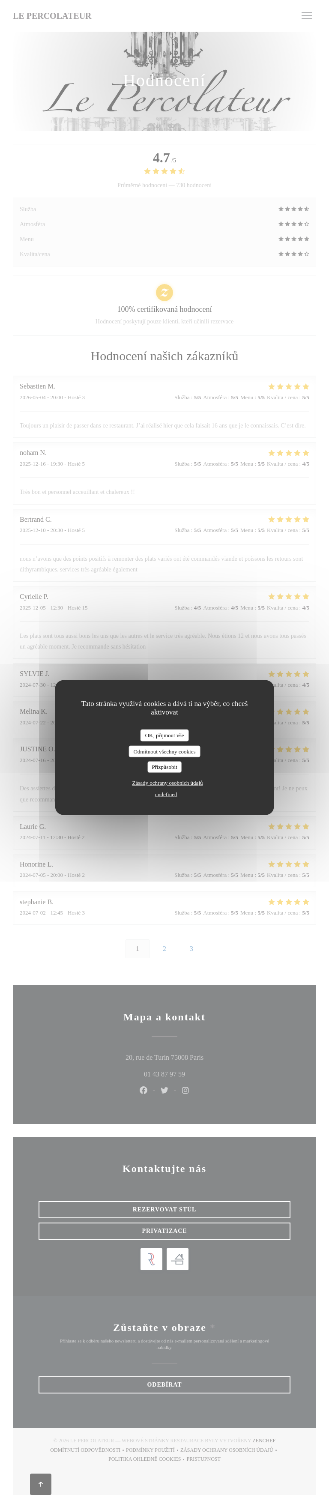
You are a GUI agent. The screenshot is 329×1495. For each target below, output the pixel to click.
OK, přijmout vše (164, 735)
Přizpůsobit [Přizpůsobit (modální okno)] (164, 767)
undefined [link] (166, 794)
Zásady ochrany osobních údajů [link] (167, 782)
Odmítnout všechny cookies (164, 751)
